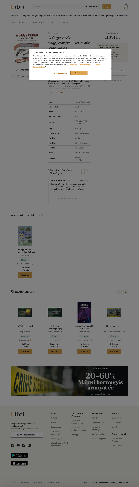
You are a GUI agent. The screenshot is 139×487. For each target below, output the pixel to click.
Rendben (78, 73)
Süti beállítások (60, 73)
